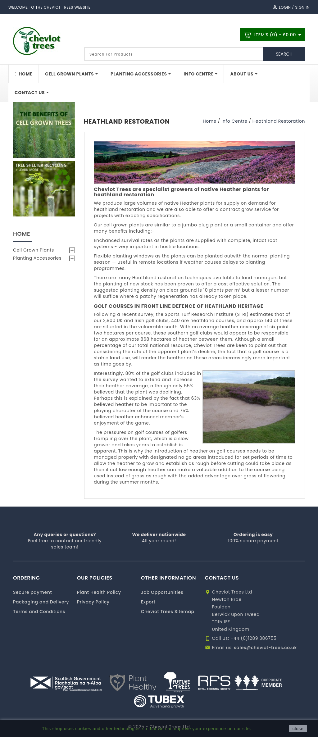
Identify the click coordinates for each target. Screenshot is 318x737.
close (298, 728)
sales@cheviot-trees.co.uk (265, 647)
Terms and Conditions (39, 611)
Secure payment (32, 592)
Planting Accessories (37, 258)
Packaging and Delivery (41, 602)
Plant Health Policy (99, 592)
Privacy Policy (93, 602)
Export (148, 602)
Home (21, 234)
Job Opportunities (162, 592)
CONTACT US (222, 577)
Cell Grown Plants (33, 250)
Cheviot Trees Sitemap (167, 611)
